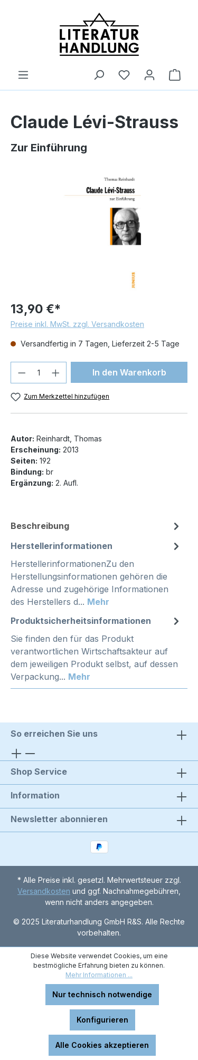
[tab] (96, 526)
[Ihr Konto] (149, 74)
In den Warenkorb (129, 372)
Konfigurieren (102, 1019)
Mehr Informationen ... (99, 975)
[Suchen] (98, 74)
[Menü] (23, 74)
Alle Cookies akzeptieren (102, 1044)
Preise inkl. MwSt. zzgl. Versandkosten (77, 324)
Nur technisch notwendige (102, 994)
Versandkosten (43, 890)
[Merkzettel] (124, 74)
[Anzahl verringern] (22, 372)
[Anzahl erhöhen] (56, 372)
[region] (99, 232)
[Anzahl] (38, 372)
